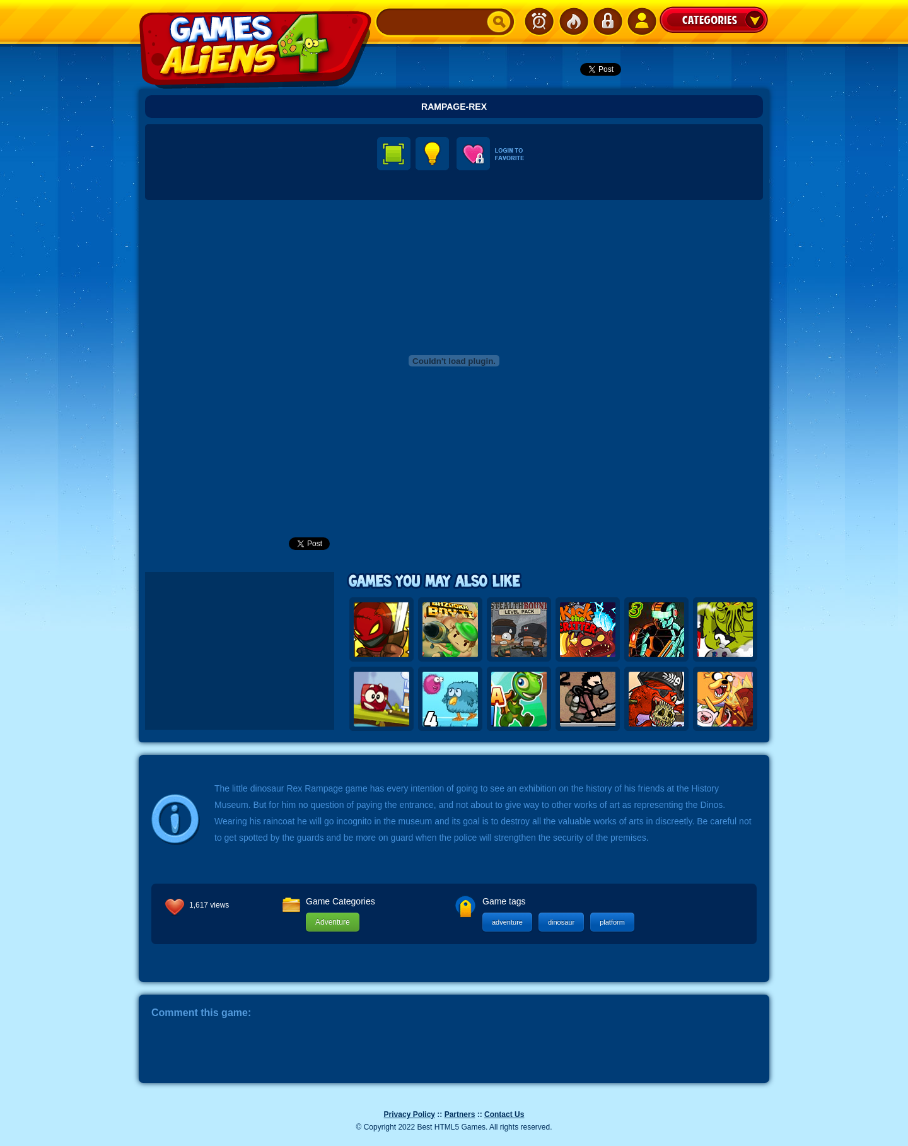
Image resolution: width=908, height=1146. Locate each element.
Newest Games (539, 21)
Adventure (332, 922)
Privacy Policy (409, 1114)
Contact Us (504, 1114)
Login (607, 21)
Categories (714, 19)
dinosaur (561, 922)
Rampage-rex (454, 107)
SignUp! (641, 21)
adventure (507, 922)
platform (612, 922)
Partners (460, 1114)
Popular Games (573, 21)
